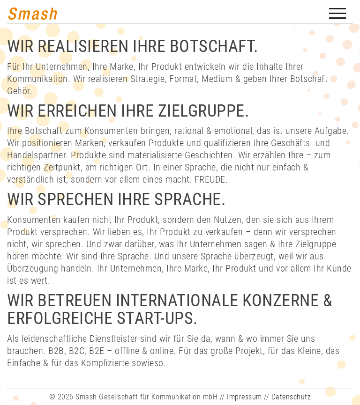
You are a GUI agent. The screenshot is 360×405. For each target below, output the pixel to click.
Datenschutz (291, 396)
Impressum (244, 396)
